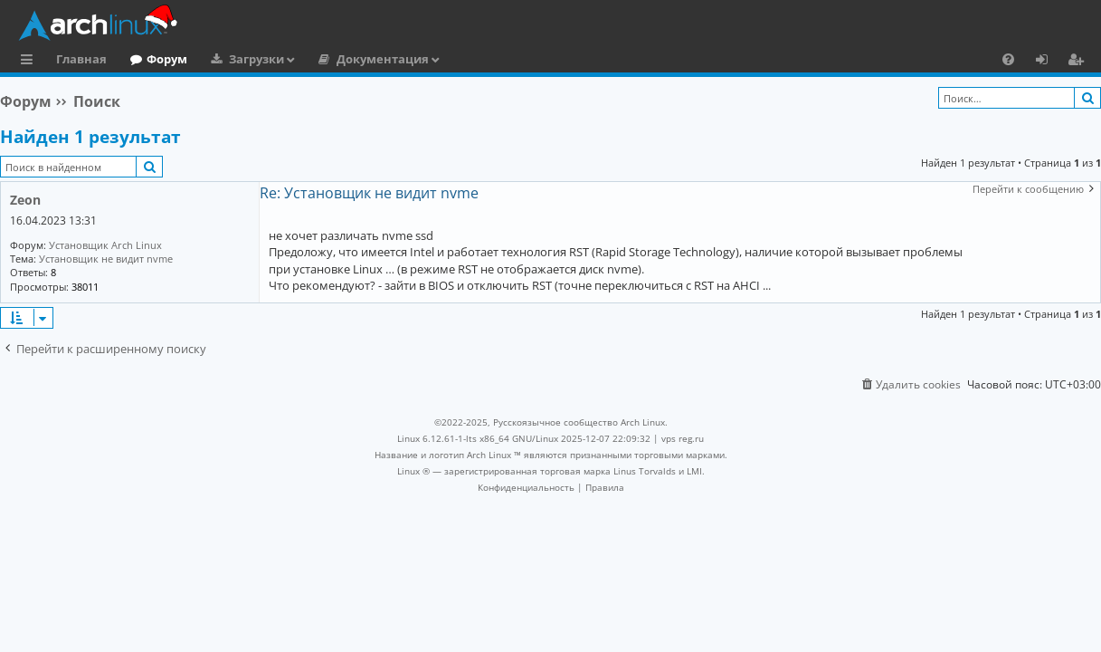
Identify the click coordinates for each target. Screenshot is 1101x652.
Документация (383, 59)
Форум (167, 59)
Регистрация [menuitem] (1079, 61)
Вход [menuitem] (1048, 61)
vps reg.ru (682, 438)
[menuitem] (1008, 58)
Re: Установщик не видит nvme (369, 193)
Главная (81, 59)
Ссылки (30, 61)
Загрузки (256, 59)
